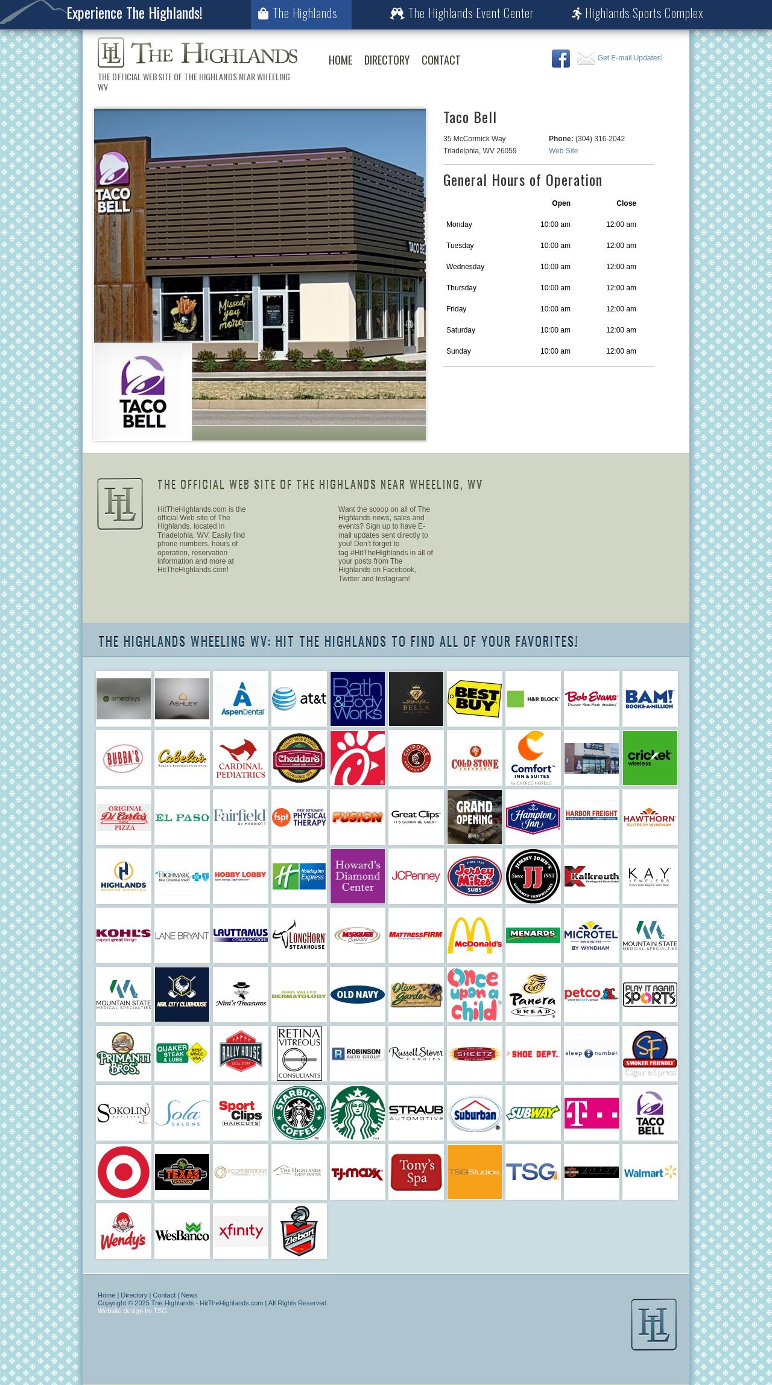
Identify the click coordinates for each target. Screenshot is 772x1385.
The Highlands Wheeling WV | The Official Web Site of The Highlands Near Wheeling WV (197, 52)
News (189, 1295)
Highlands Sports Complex (638, 13)
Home (340, 60)
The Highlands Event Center (462, 13)
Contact (441, 60)
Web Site (563, 151)
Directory (387, 60)
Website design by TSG (132, 1310)
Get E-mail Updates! (619, 58)
